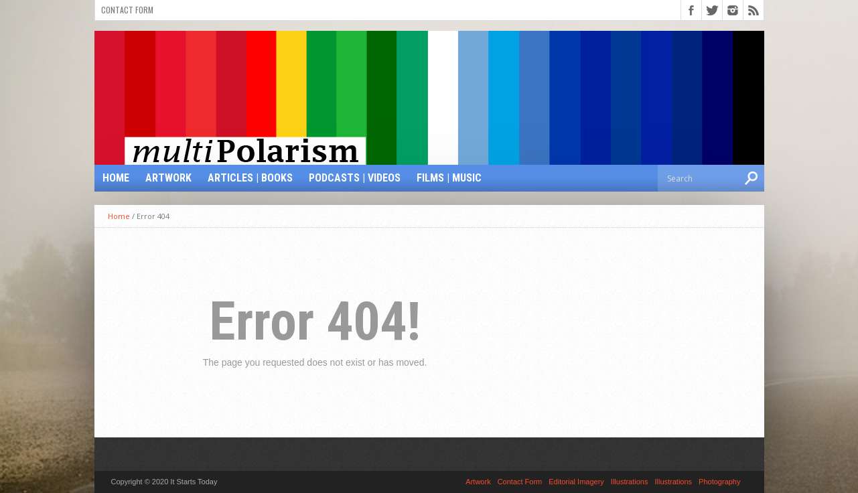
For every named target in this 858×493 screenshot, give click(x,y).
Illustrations (629, 482)
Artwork (168, 177)
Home (115, 177)
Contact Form (127, 9)
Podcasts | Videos (355, 177)
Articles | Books (250, 177)
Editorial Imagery (576, 482)
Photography (719, 482)
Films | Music (449, 177)
